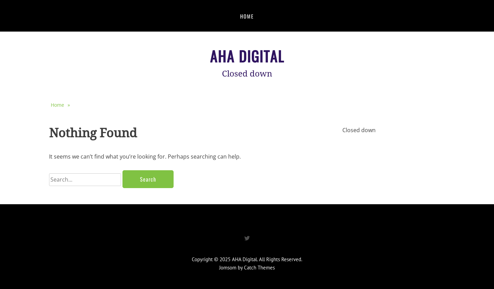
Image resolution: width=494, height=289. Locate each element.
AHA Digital (247, 56)
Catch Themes (259, 267)
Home (247, 16)
